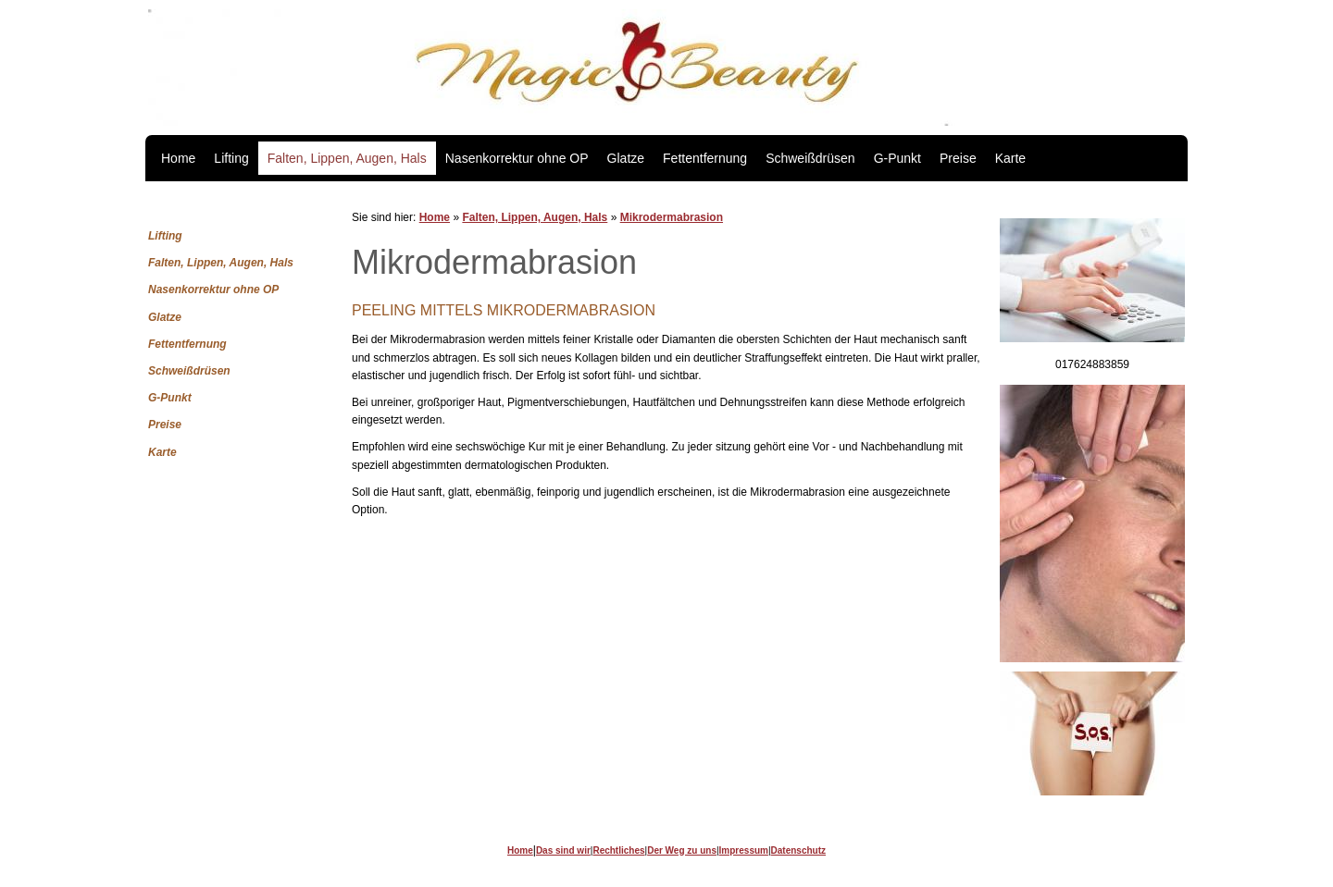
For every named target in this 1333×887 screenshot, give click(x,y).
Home (178, 158)
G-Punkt (897, 158)
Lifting (231, 158)
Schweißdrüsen (810, 158)
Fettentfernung (705, 158)
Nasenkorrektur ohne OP (517, 158)
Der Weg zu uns (681, 850)
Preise (958, 158)
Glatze (625, 158)
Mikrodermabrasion (671, 217)
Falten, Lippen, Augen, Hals (347, 158)
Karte (1010, 158)
